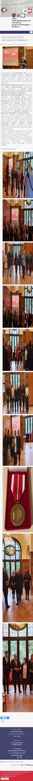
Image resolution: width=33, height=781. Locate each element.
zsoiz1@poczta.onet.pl (19, 753)
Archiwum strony (19, 762)
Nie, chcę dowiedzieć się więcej (8, 776)
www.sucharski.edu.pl (17, 755)
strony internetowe (16, 765)
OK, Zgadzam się (4, 778)
